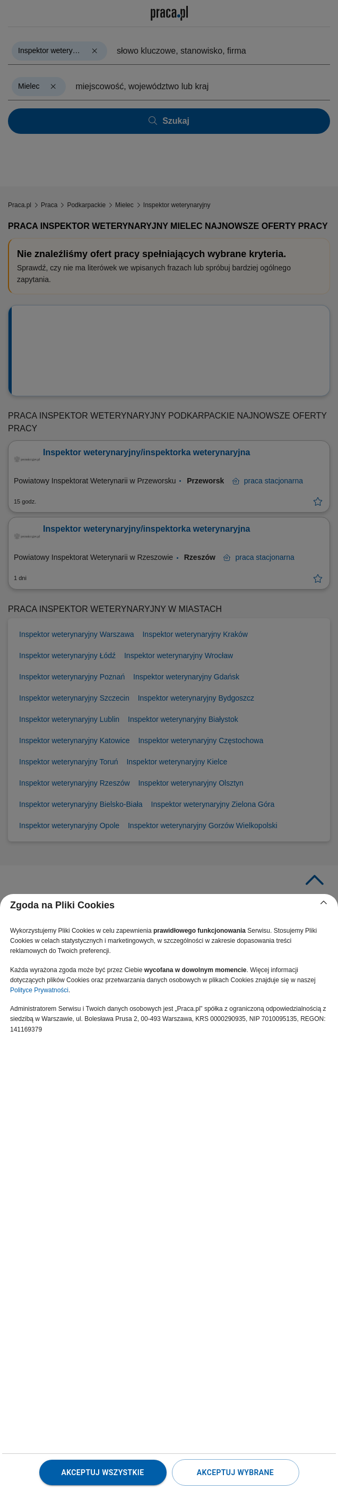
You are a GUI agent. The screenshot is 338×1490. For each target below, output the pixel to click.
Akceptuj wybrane (235, 1472)
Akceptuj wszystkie (102, 1472)
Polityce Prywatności (39, 990)
